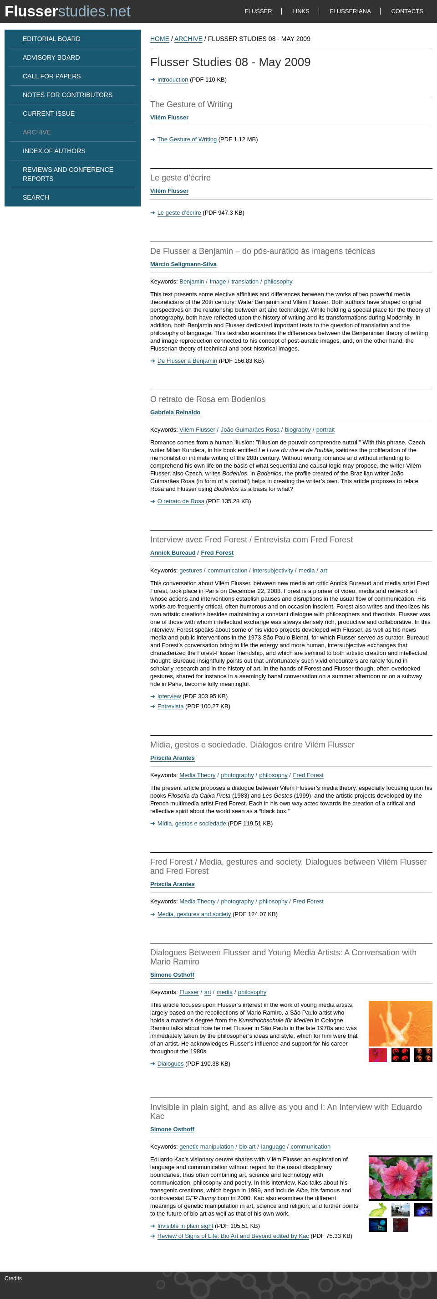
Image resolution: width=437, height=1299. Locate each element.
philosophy (278, 281)
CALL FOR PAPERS (52, 76)
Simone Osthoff (172, 974)
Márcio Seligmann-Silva (183, 264)
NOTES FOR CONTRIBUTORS (67, 94)
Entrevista (171, 706)
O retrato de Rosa (181, 501)
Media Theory (197, 775)
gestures (190, 570)
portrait (325, 429)
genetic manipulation (206, 1146)
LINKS (301, 11)
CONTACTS (407, 11)
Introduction (173, 79)
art (323, 570)
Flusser (189, 992)
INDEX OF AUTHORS (54, 151)
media (307, 570)
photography (237, 775)
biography (298, 429)
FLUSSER (258, 11)
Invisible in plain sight (185, 1225)
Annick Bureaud (173, 552)
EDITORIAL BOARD (52, 38)
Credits (13, 1278)
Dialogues (171, 1063)
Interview (169, 696)
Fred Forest (217, 552)
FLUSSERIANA (350, 11)
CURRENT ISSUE (49, 113)
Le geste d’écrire (179, 212)
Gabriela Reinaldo (175, 412)
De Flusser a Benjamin (188, 360)
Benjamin (191, 281)
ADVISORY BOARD (51, 57)
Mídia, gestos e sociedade (192, 823)
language (273, 1146)
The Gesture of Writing (187, 139)
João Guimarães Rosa (250, 429)
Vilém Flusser (169, 117)
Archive (188, 38)
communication (227, 570)
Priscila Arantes (172, 757)
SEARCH (36, 197)
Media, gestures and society (194, 914)
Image (217, 281)
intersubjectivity (273, 570)
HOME (159, 38)
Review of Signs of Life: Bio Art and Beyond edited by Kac (233, 1235)
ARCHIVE (37, 132)
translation (245, 281)
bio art (247, 1146)
